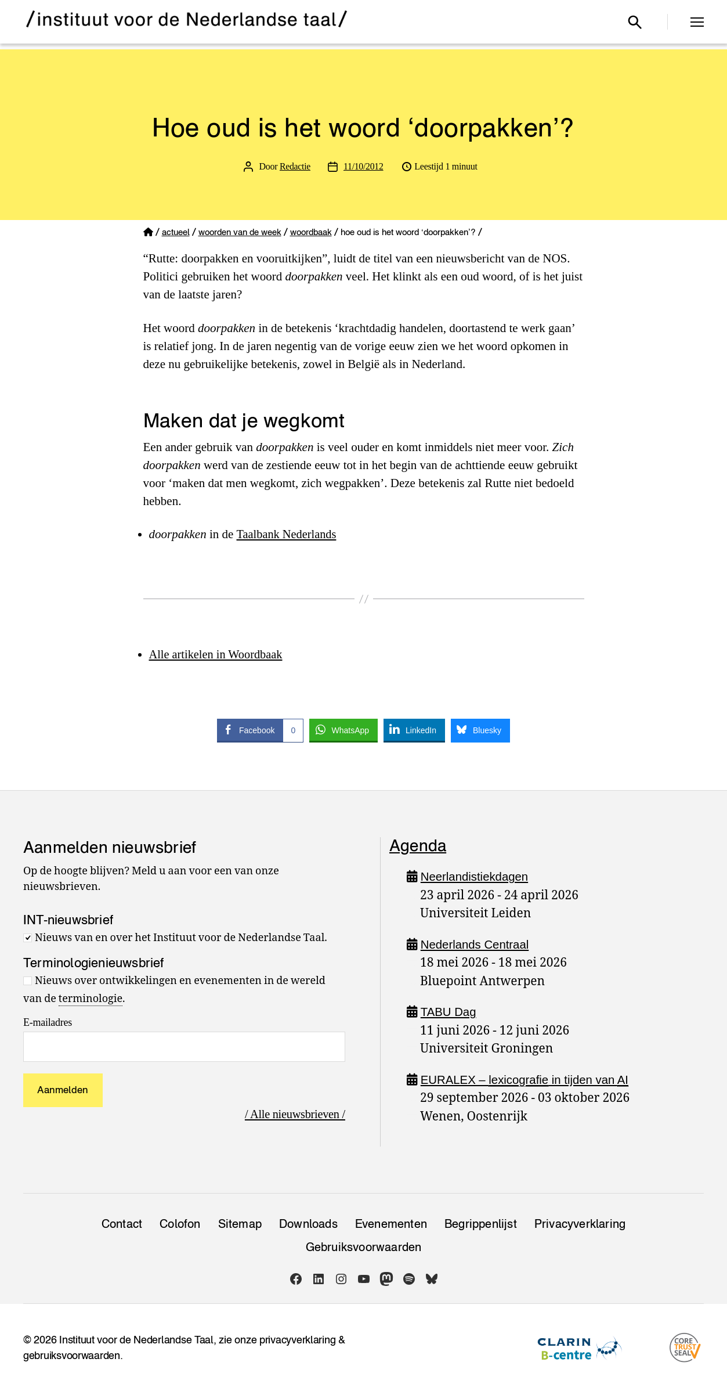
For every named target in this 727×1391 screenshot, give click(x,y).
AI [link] (629, 1079)
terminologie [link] (90, 999)
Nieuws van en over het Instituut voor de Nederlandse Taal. (181, 938)
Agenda (417, 845)
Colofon (180, 1224)
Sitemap (240, 1224)
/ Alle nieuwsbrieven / (293, 1114)
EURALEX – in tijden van (528, 1080)
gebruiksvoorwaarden (71, 1355)
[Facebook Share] (260, 730)
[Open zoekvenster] (634, 22)
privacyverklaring (297, 1339)
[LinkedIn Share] (414, 730)
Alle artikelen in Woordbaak (218, 654)
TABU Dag (449, 1011)
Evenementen (391, 1224)
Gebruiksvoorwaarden (364, 1247)
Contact (122, 1224)
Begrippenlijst (480, 1224)
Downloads (308, 1224)
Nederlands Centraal (477, 944)
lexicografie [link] (521, 1079)
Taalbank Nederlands (287, 534)
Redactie (294, 166)
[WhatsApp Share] (343, 730)
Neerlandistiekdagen (476, 876)
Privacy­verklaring (579, 1224)
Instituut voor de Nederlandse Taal (136, 1339)
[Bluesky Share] (480, 730)
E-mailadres (47, 1022)
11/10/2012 (363, 166)
